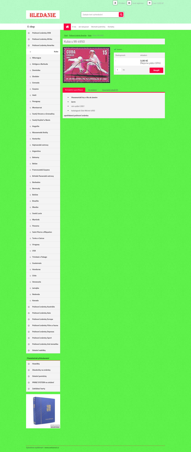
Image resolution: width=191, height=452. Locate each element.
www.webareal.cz (51, 447)
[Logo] (43, 14)
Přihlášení (122, 3)
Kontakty (111, 26)
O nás (74, 26)
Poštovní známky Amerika (77, 35)
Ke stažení (92, 89)
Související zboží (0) (110, 89)
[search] (121, 14)
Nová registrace (137, 3)
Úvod (66, 35)
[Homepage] (68, 27)
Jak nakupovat (84, 26)
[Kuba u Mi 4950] (86, 47)
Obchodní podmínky (98, 26)
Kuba (89, 35)
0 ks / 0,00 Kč (157, 3)
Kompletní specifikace (74, 89)
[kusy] (118, 70)
